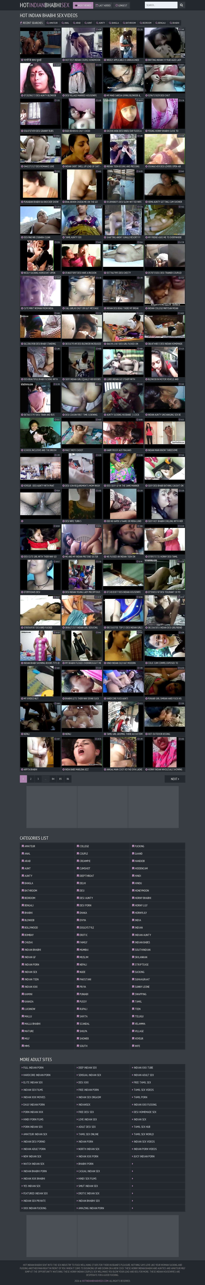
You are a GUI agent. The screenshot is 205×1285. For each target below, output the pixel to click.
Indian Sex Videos (143, 1141)
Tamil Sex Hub (141, 1127)
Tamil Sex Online (88, 1134)
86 (68, 778)
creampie (83, 861)
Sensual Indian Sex (89, 1075)
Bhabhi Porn (85, 1164)
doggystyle (85, 927)
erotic (82, 935)
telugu (138, 1016)
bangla (114, 22)
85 (60, 778)
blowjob (28, 920)
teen (136, 1009)
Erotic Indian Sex (88, 1193)
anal (65, 22)
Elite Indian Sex (32, 1082)
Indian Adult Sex (143, 1075)
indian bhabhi (31, 950)
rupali (82, 1009)
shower (83, 1038)
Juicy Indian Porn (143, 1156)
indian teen (30, 979)
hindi (136, 876)
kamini (27, 994)
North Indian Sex (88, 1149)
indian (137, 927)
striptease (140, 964)
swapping (139, 994)
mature (28, 1031)
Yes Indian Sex (31, 1186)
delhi (81, 883)
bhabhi (174, 22)
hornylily (139, 913)
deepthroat (85, 876)
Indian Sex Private (34, 1201)
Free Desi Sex (85, 1112)
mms (26, 1046)
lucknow (28, 1009)
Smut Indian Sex (87, 1186)
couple (82, 853)
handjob (138, 861)
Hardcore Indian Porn (36, 1075)
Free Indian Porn (88, 1090)
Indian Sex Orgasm (89, 1097)
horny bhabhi (141, 898)
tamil (137, 1001)
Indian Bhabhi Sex (88, 1201)
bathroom (129, 22)
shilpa (82, 1031)
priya (81, 987)
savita (82, 1016)
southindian (141, 950)
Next (175, 779)
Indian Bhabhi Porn (34, 1171)
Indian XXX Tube (142, 1067)
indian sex (29, 972)
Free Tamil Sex (141, 1082)
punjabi (82, 994)
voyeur (137, 1038)
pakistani (84, 979)
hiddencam (140, 868)
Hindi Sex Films (87, 1178)
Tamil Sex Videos (143, 1090)
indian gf (29, 957)
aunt (88, 22)
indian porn (30, 964)
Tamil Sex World (143, 1134)
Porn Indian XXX (32, 1112)
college (83, 846)
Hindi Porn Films (32, 1119)
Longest (121, 5)
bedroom (145, 22)
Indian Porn (85, 1141)
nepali (82, 964)
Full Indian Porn (32, 1067)
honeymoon (140, 890)
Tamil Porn (139, 1097)
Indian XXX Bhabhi (33, 1178)
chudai (27, 942)
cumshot (83, 868)
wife (136, 1046)
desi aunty (85, 898)
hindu (137, 883)
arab (77, 22)
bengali (160, 22)
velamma (138, 1024)
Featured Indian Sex (35, 1193)
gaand (137, 853)
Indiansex (83, 1104)
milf (26, 1038)
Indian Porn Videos (144, 1149)
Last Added (103, 5)
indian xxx (30, 987)
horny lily (139, 905)
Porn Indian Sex (32, 1127)
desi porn (84, 905)
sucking (138, 972)
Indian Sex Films (32, 1090)
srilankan (139, 957)
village (138, 1031)
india (136, 920)
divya (81, 920)
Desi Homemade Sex (144, 1112)
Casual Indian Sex (88, 1171)
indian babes (141, 942)
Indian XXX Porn (87, 1156)
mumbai (83, 950)
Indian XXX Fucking (144, 1104)
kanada (28, 1001)
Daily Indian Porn (33, 1104)
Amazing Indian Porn (90, 1208)
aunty (100, 22)
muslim (82, 957)
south (82, 1046)
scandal (83, 1024)
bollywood (30, 927)
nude (81, 972)
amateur (52, 22)
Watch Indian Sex (33, 1164)
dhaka (82, 913)
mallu (27, 1016)
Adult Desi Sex (86, 1127)
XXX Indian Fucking (34, 1208)
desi (81, 890)
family (82, 942)
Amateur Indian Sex (34, 1134)
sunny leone (141, 987)
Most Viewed (83, 5)
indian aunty (141, 935)
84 (53, 778)
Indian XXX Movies (33, 1097)
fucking (138, 846)
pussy (82, 1001)
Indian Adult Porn (33, 1149)
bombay (28, 935)
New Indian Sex (31, 1156)
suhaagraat (141, 979)
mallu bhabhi (31, 1024)
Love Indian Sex (87, 1119)
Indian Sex (139, 1119)
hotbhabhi (44, 5)
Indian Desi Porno (33, 1141)
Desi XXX (83, 1082)
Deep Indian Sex (87, 1067)
